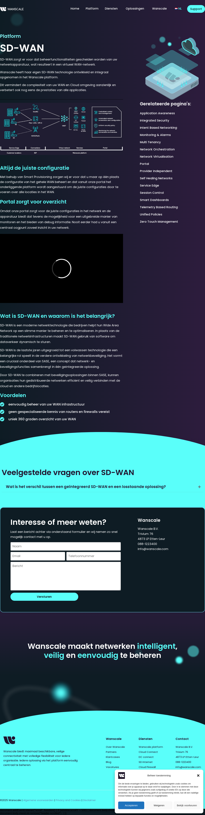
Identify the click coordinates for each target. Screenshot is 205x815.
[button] (198, 775)
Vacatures (112, 767)
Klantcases (113, 757)
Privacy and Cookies (68, 800)
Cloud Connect (148, 752)
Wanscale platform (151, 747)
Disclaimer (89, 800)
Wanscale (159, 9)
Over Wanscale (115, 747)
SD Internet (146, 762)
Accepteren (131, 805)
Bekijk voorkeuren (187, 805)
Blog (108, 762)
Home (75, 9)
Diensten (111, 9)
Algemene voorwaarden (38, 800)
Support (196, 9)
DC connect (146, 757)
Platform (92, 9)
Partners (111, 752)
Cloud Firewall (147, 767)
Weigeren (159, 805)
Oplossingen (135, 9)
